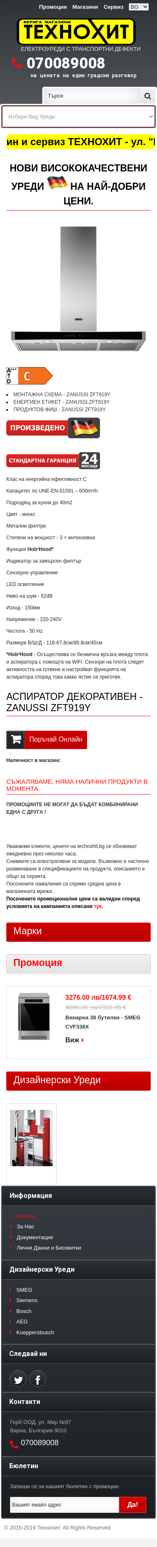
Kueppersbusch (35, 1332)
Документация (35, 1237)
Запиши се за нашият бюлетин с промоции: (65, 1486)
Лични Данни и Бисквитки (49, 1248)
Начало (26, 1216)
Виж (72, 1040)
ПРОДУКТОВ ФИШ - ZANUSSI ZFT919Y (59, 410)
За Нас (25, 1226)
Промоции (53, 7)
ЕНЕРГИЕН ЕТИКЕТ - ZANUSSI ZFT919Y (61, 402)
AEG (22, 1321)
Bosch (23, 1311)
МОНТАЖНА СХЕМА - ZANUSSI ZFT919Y (62, 394)
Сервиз (114, 7)
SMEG (24, 1290)
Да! (132, 1504)
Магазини (85, 7)
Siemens (27, 1300)
